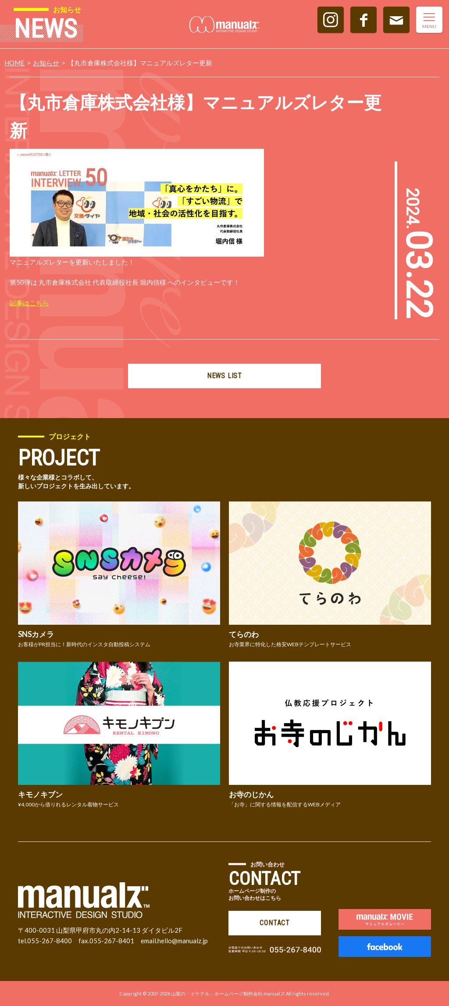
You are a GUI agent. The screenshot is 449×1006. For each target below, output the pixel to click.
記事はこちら (29, 303)
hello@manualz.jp (182, 941)
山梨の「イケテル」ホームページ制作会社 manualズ (228, 993)
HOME (14, 63)
